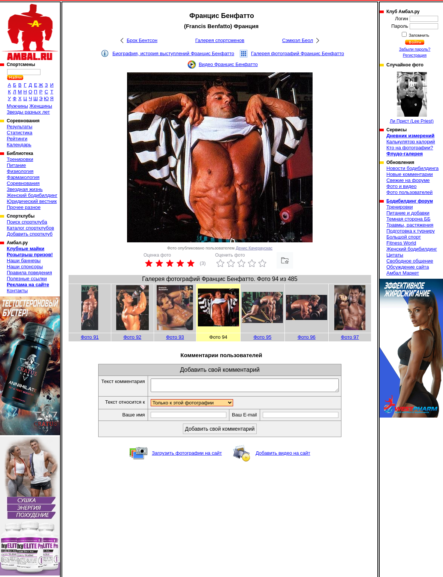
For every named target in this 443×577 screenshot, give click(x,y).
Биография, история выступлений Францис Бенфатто (173, 53)
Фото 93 (175, 337)
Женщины (40, 106)
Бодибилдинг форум (409, 201)
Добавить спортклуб (29, 234)
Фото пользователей (409, 192)
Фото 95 (262, 337)
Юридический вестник (32, 201)
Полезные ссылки (27, 278)
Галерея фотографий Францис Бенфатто (297, 53)
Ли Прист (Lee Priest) (412, 98)
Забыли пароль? (415, 49)
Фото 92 (132, 337)
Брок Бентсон (142, 40)
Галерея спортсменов (219, 40)
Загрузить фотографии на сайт (187, 455)
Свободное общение (409, 261)
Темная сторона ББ (408, 219)
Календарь (19, 144)
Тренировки (20, 159)
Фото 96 (307, 337)
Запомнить (419, 35)
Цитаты (394, 255)
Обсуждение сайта (407, 267)
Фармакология (23, 177)
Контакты (17, 290)
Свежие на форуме (408, 180)
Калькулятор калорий (410, 141)
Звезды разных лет (28, 112)
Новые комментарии (409, 174)
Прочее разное (23, 207)
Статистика (19, 132)
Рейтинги (17, 138)
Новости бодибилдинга (412, 168)
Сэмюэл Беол (297, 40)
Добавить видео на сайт (283, 455)
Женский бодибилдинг (32, 195)
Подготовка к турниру (410, 231)
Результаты (19, 126)
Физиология (20, 171)
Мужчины (17, 106)
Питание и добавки (408, 213)
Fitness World (401, 243)
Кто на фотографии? (409, 147)
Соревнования (23, 183)
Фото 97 (350, 337)
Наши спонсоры (25, 266)
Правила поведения (29, 272)
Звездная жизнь (25, 189)
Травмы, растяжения (409, 225)
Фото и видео (401, 186)
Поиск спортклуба (27, 222)
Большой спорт (403, 237)
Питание (16, 165)
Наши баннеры (23, 260)
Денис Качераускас (254, 248)
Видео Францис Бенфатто (228, 64)
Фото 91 (90, 337)
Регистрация (415, 55)
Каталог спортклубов (30, 228)
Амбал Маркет (402, 273)
